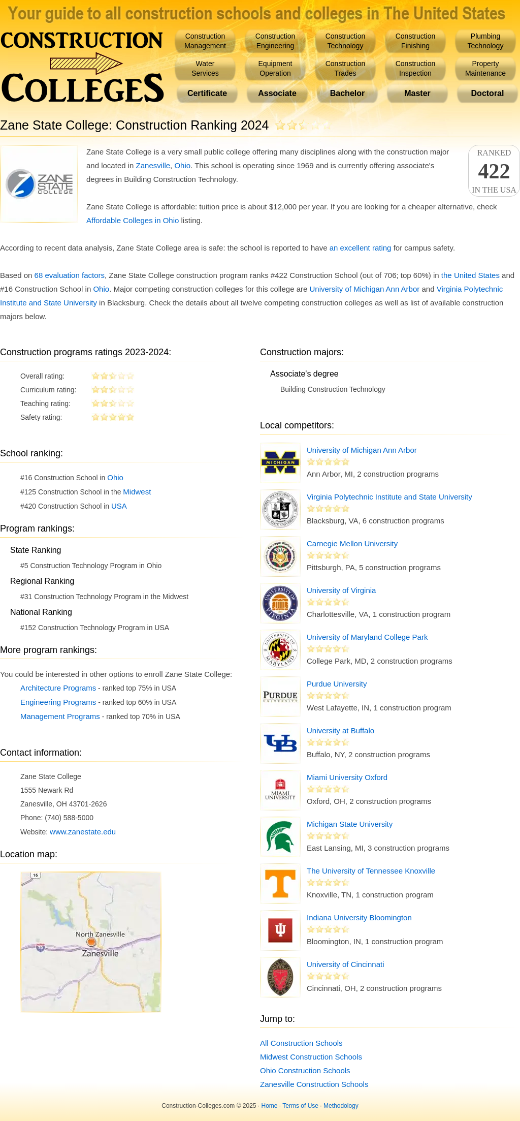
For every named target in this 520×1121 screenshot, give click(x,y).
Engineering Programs (58, 702)
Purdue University (337, 683)
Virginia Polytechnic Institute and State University (389, 496)
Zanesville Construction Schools (314, 1084)
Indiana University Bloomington (359, 917)
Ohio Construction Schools (305, 1070)
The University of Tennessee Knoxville (371, 870)
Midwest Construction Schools (311, 1056)
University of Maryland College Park (367, 637)
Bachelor (347, 93)
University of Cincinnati (345, 964)
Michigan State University (350, 824)
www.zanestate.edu (83, 831)
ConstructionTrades (346, 68)
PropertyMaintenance (485, 68)
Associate (277, 93)
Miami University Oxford (347, 777)
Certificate (207, 93)
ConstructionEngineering (275, 41)
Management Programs (60, 716)
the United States (470, 275)
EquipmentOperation (275, 68)
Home (270, 1105)
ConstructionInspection (416, 68)
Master (417, 93)
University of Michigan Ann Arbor (365, 289)
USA (119, 506)
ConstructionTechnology (346, 41)
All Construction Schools (301, 1043)
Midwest (137, 491)
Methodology (341, 1105)
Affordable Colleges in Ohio (132, 220)
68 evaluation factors (70, 275)
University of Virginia (341, 590)
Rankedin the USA (494, 171)
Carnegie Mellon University (352, 543)
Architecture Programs (58, 687)
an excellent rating (361, 247)
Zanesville (153, 165)
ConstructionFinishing (416, 41)
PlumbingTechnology (486, 41)
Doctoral (487, 93)
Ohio (182, 165)
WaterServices (205, 68)
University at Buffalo (340, 730)
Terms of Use (300, 1105)
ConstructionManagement (205, 41)
